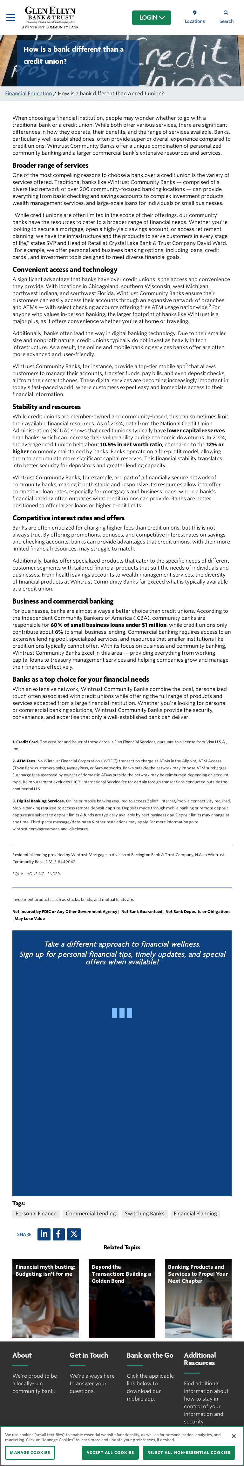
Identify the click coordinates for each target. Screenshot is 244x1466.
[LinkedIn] (44, 1234)
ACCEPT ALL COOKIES (110, 1452)
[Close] (234, 1436)
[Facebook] (59, 1234)
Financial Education (28, 94)
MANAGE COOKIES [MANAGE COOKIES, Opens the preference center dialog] (30, 1452)
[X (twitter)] (74, 1234)
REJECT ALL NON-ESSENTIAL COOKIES (188, 1452)
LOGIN (152, 17)
